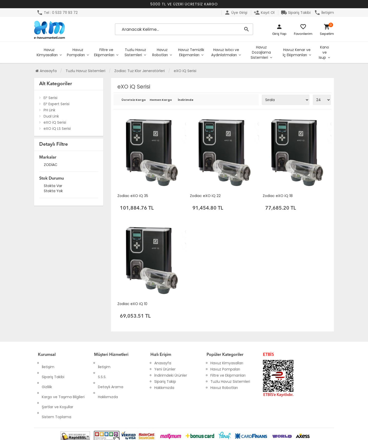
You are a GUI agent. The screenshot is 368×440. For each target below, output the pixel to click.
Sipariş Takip (165, 381)
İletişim (324, 12)
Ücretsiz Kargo (131, 100)
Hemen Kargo (160, 100)
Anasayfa (46, 70)
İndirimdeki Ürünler (170, 375)
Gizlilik (47, 375)
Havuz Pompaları (76, 52)
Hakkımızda (108, 381)
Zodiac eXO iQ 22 (205, 195)
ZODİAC (50, 165)
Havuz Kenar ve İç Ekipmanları (297, 52)
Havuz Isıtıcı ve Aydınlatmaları (225, 52)
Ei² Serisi (50, 97)
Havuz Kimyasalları (47, 52)
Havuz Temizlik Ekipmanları (191, 52)
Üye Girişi (235, 12)
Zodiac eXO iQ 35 (132, 195)
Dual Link (51, 116)
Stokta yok (53, 191)
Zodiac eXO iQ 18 (278, 195)
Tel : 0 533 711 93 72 (57, 12)
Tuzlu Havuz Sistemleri (135, 52)
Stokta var (53, 186)
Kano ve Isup (324, 52)
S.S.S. (102, 369)
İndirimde (185, 100)
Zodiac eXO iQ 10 (132, 303)
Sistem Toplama (56, 393)
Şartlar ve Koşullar (57, 387)
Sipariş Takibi (296, 12)
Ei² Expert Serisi (56, 103)
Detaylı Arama (110, 375)
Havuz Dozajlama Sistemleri (261, 52)
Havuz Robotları (160, 52)
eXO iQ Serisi (55, 122)
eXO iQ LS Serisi (57, 128)
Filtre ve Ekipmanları (104, 52)
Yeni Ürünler (165, 369)
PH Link (49, 110)
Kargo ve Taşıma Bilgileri (63, 381)
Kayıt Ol (264, 12)
